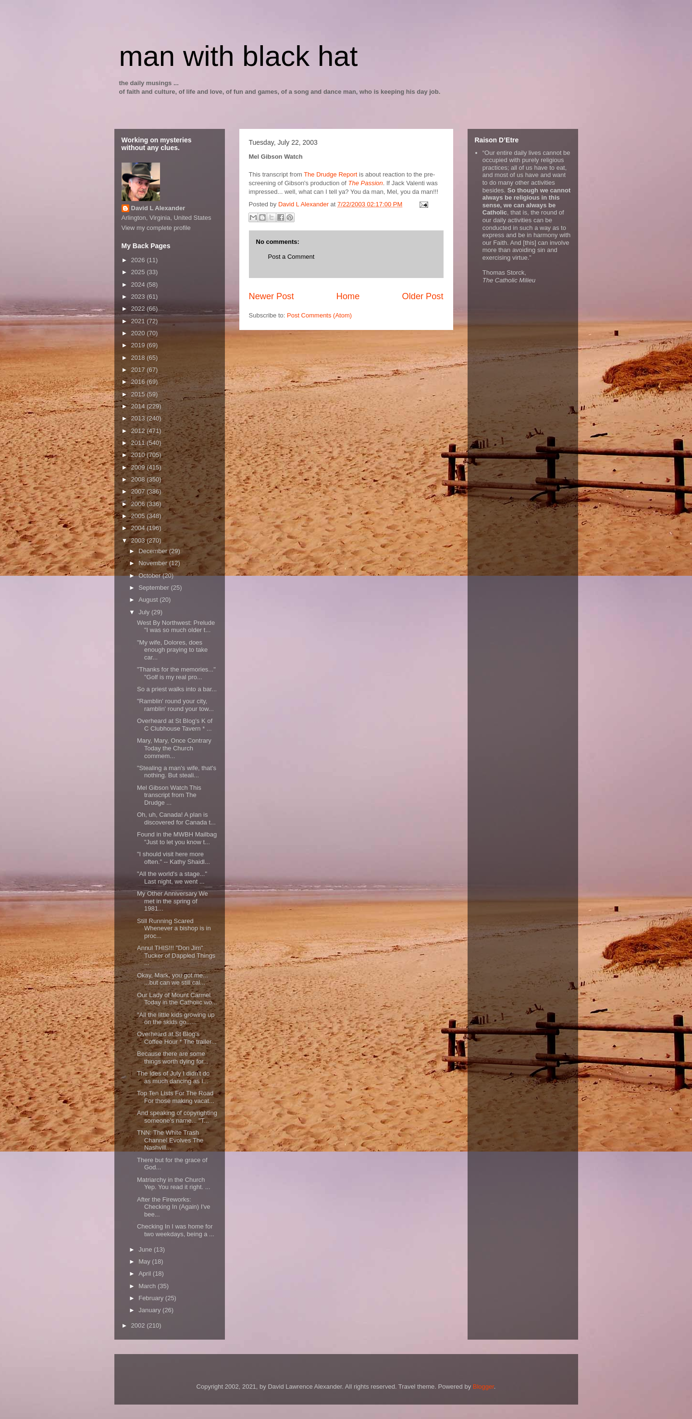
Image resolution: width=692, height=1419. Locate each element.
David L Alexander (158, 208)
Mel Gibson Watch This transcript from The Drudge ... (169, 795)
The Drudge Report (330, 174)
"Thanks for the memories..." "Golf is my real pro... (176, 673)
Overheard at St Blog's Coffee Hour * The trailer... (177, 1037)
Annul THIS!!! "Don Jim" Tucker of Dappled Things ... (176, 955)
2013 (139, 418)
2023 (139, 296)
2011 (139, 442)
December (153, 551)
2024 (139, 284)
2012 (139, 430)
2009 (139, 467)
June (146, 1249)
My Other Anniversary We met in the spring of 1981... (172, 901)
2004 (139, 528)
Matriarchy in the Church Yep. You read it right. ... (173, 1183)
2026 (139, 260)
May (145, 1261)
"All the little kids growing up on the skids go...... (175, 1018)
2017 (139, 369)
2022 (139, 308)
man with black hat (238, 56)
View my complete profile (156, 227)
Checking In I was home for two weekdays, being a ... (175, 1230)
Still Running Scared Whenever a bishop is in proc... (174, 928)
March (148, 1286)
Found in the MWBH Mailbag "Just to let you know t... (177, 838)
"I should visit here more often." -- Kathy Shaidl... (173, 857)
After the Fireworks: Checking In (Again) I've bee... (173, 1207)
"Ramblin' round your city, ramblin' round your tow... (175, 704)
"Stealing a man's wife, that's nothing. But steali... (176, 771)
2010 (139, 454)
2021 (139, 321)
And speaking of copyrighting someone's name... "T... (177, 1116)
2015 (139, 394)
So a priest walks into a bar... (177, 689)
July (144, 612)
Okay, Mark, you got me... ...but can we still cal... (172, 979)
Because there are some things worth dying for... (173, 1057)
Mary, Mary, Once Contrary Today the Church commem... (174, 748)
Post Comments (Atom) (319, 315)
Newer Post (271, 296)
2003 (139, 540)
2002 (139, 1325)
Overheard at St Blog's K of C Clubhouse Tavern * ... (174, 724)
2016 (139, 381)
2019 (139, 345)
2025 (139, 272)
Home (348, 296)
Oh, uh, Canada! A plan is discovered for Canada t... (176, 818)
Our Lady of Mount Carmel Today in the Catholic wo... (177, 998)
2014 (139, 406)
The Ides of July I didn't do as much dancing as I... (173, 1077)
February (151, 1298)
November (153, 563)
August (149, 599)
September (154, 587)
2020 (139, 333)
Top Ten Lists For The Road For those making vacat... (175, 1097)
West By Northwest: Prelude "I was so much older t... (176, 626)
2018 (139, 357)
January (150, 1310)
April (145, 1273)
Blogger (483, 1386)
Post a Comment (291, 256)
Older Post (423, 296)
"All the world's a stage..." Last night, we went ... (172, 877)
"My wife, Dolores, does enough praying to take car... (172, 650)
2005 (139, 515)
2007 (139, 491)
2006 (139, 503)
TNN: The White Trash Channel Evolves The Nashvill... (170, 1140)
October (150, 575)
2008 (139, 479)
